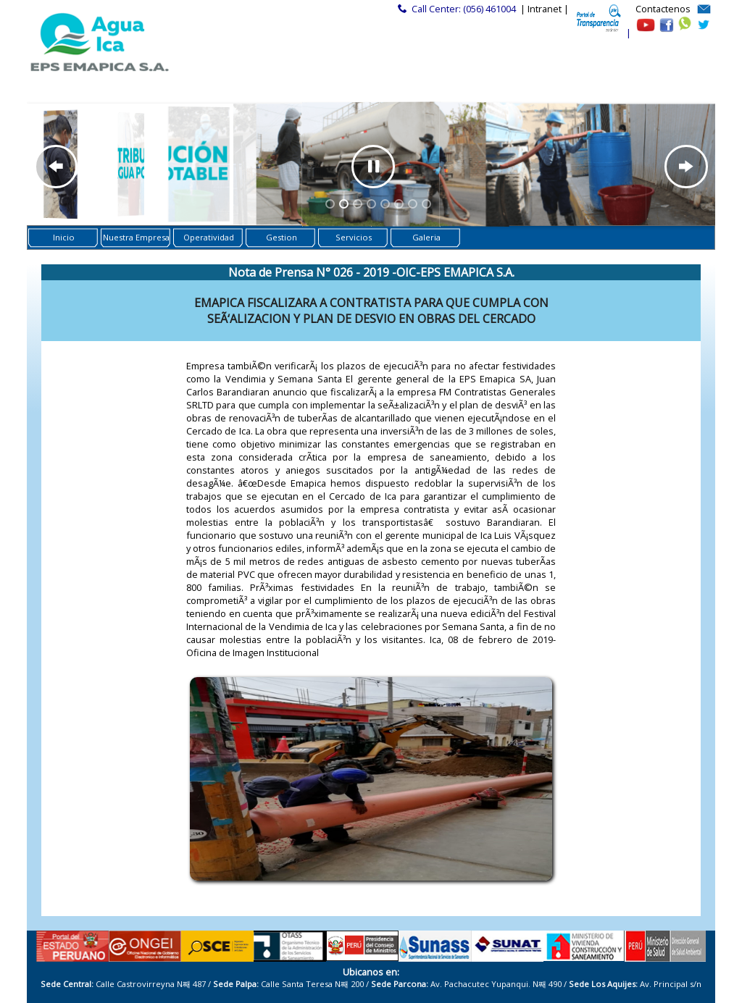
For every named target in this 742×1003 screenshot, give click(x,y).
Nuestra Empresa (136, 237)
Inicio (64, 237)
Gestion (281, 237)
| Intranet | (544, 8)
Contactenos (663, 8)
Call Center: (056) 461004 (464, 8)
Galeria (426, 237)
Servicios (353, 237)
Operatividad (208, 237)
